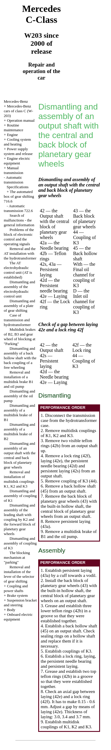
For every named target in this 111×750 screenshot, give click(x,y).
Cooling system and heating (17, 141)
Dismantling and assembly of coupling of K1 (20, 496)
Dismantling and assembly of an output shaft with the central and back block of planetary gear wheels (20, 455)
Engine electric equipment (17, 160)
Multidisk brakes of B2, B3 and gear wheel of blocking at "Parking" (20, 336)
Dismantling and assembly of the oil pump (19, 396)
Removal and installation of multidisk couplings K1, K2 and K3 (19, 479)
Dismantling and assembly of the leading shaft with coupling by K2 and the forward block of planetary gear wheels (20, 519)
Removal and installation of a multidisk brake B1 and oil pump (18, 379)
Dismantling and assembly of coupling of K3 (20, 543)
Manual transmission (13, 170)
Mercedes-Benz (16, 101)
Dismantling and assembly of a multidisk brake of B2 (19, 431)
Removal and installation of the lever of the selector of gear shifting (19, 574)
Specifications (18, 187)
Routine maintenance (13, 127)
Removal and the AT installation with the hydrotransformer (20, 253)
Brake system (17, 595)
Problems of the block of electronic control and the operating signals (19, 236)
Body (11, 609)
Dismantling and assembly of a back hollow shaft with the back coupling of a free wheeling (20, 358)
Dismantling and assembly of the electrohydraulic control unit (19, 289)
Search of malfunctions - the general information (19, 220)
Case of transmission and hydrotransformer (17, 320)
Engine (12, 134)
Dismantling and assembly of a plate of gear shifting (19, 306)
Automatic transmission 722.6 (18, 208)
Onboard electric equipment (18, 616)
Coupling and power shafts (16, 588)
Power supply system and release (18, 151)
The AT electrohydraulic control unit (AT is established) (18, 270)
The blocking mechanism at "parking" (17, 557)
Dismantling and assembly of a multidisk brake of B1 (19, 412)
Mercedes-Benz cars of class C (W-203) (18, 111)
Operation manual (21, 120)
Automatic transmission (13, 179)
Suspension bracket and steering (20, 602)
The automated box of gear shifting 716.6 (19, 196)
